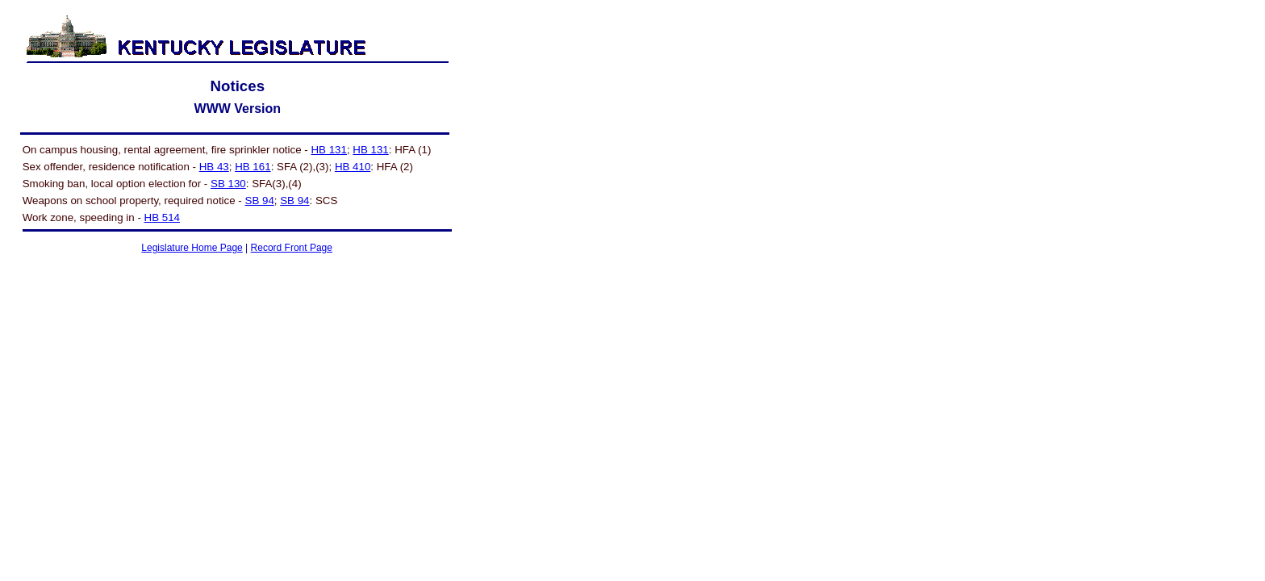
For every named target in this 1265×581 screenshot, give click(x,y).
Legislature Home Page (191, 247)
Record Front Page (291, 247)
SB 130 (228, 184)
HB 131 (328, 150)
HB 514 (162, 217)
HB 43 (214, 167)
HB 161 (252, 167)
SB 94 (259, 200)
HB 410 (352, 167)
